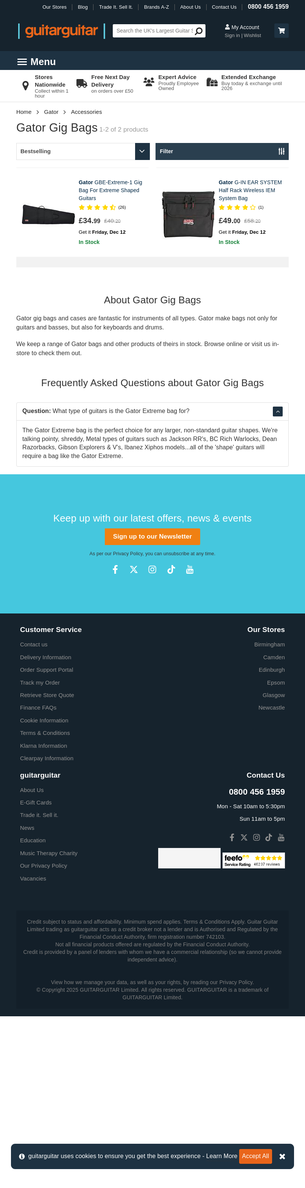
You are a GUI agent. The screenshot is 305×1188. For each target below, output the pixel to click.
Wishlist (252, 35)
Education (33, 840)
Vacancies (33, 878)
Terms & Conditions (45, 733)
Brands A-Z (156, 7)
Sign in (233, 35)
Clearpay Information (46, 758)
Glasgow (274, 695)
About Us (190, 7)
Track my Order (40, 682)
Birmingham (269, 644)
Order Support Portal (46, 669)
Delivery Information (45, 657)
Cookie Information (44, 720)
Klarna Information (43, 745)
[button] (281, 30)
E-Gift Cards (36, 802)
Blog (83, 7)
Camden (274, 657)
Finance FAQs (38, 707)
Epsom (276, 682)
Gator (51, 112)
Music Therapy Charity (49, 853)
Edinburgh (272, 669)
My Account (242, 27)
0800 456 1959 (268, 6)
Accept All (255, 1156)
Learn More (222, 1156)
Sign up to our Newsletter (152, 536)
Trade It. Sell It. (116, 7)
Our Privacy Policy (43, 865)
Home (23, 112)
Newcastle (271, 707)
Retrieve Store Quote (47, 695)
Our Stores (54, 7)
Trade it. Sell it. (39, 815)
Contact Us (224, 7)
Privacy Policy (128, 553)
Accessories (86, 112)
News (27, 828)
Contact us (34, 644)
